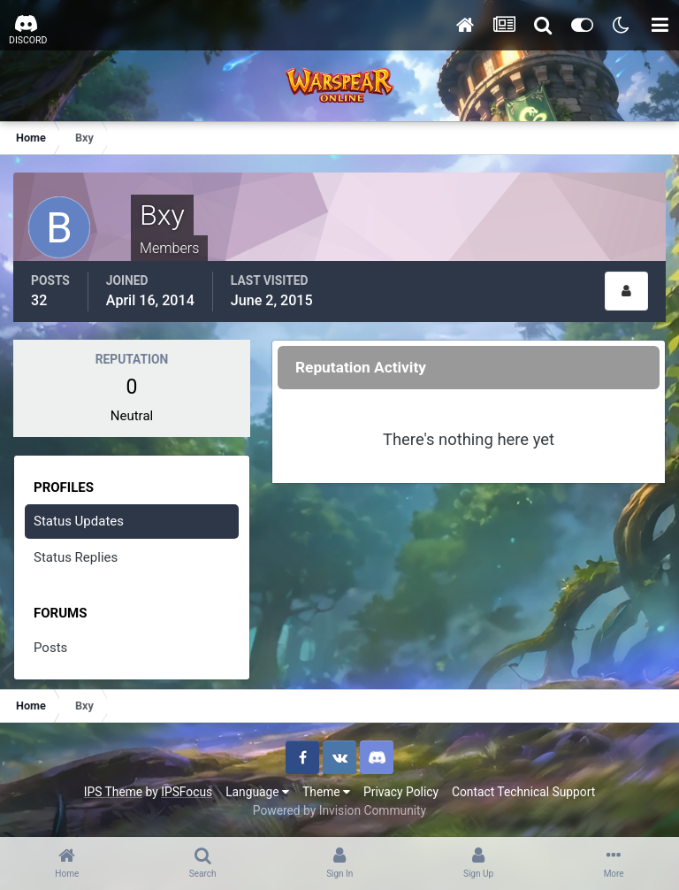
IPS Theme (113, 792)
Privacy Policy (401, 792)
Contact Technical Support (523, 792)
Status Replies (76, 557)
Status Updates (79, 521)
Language (257, 792)
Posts (50, 648)
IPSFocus (186, 792)
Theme (326, 792)
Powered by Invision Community (339, 810)
